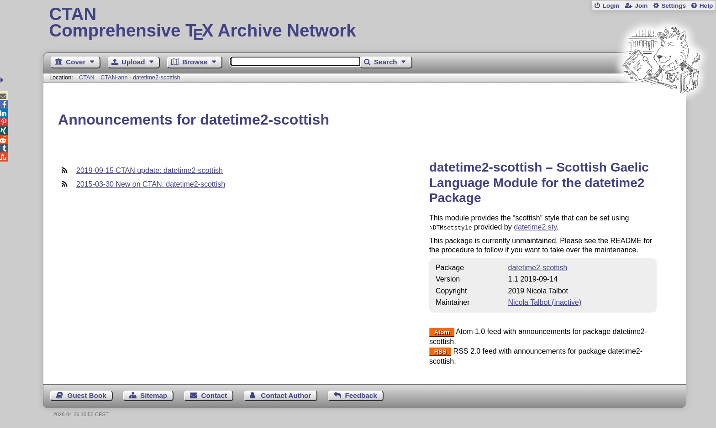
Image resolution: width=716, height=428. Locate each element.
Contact (214, 394)
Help (706, 5)
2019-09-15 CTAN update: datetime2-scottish (149, 170)
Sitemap (153, 394)
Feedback (361, 394)
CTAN (87, 77)
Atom (441, 331)
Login (610, 5)
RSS (440, 350)
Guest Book (87, 394)
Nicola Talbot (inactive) (545, 301)
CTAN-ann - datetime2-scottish (140, 77)
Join (641, 5)
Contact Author (286, 394)
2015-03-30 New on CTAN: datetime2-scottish (150, 184)
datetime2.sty (535, 227)
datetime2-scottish (538, 267)
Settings (673, 5)
